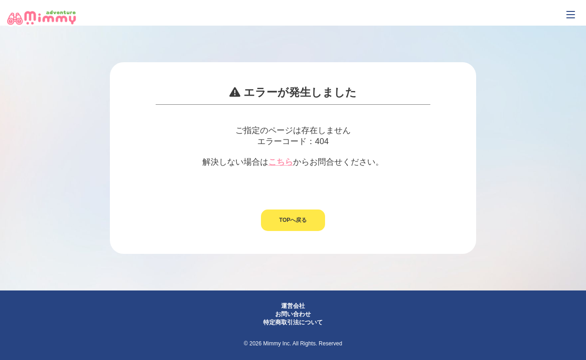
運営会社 (293, 305)
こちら (280, 162)
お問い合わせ (293, 314)
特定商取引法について (293, 322)
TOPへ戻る (293, 220)
